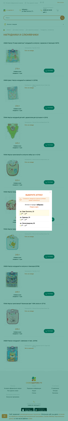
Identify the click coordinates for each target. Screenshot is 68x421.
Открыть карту (34, 207)
